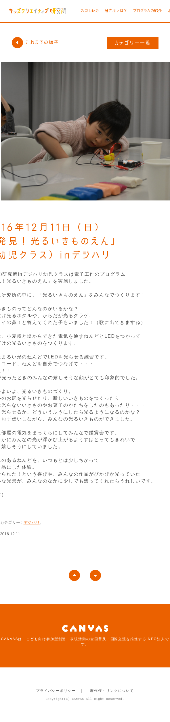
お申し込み (90, 11)
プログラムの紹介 (147, 11)
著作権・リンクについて (112, 691)
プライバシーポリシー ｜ (60, 691)
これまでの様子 (35, 42)
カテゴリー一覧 (132, 42)
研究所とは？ (115, 11)
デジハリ (32, 522)
